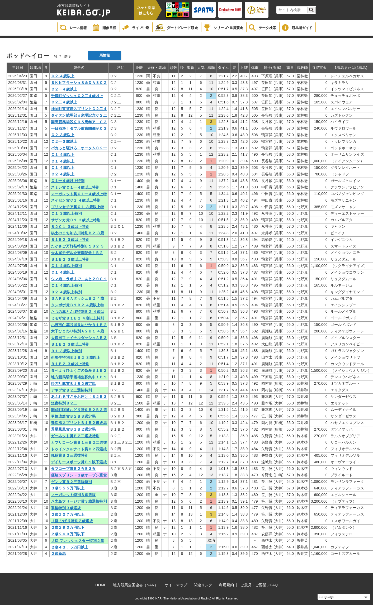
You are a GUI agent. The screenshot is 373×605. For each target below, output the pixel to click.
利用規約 (226, 585)
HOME (100, 585)
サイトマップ (176, 585)
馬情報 (105, 55)
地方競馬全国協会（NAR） (135, 585)
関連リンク (203, 585)
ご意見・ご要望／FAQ (259, 585)
